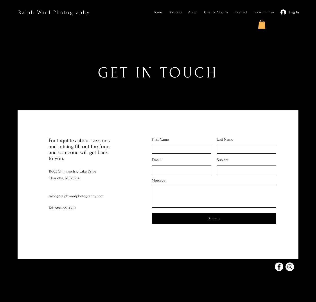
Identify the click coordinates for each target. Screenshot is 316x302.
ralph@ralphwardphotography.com (76, 196)
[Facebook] (279, 266)
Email (156, 160)
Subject (222, 160)
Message (158, 180)
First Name (160, 140)
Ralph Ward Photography (54, 12)
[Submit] (214, 218)
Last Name (225, 140)
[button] (262, 24)
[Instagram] (289, 266)
